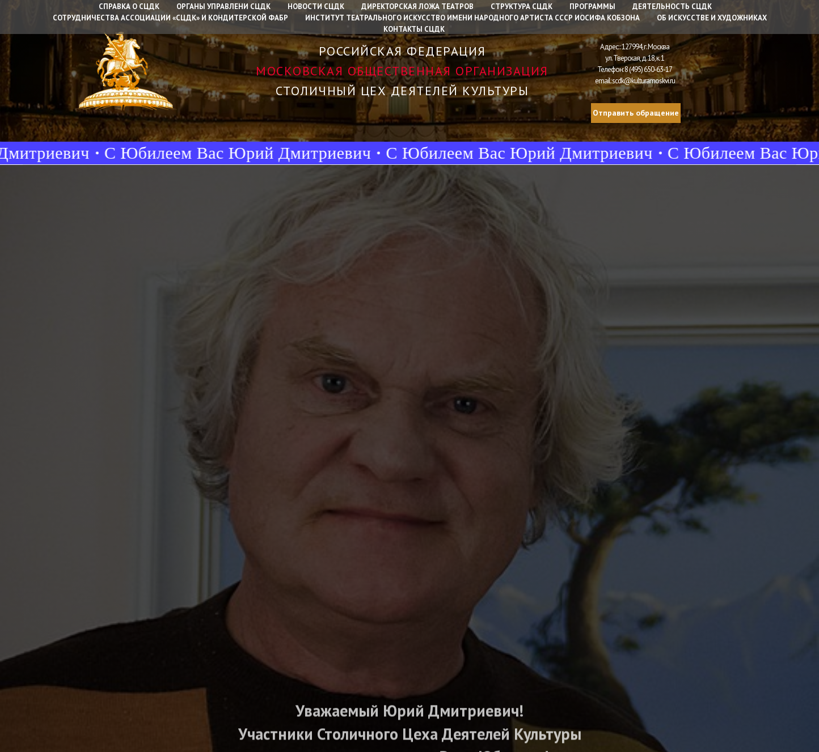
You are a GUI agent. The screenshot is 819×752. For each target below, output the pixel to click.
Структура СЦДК (521, 6)
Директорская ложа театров (417, 6)
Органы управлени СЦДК (223, 6)
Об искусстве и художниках (712, 18)
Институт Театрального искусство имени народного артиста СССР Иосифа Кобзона (472, 18)
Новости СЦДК (316, 6)
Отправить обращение (636, 113)
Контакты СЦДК (414, 29)
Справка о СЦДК (129, 6)
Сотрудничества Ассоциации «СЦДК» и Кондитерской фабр (170, 18)
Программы (592, 6)
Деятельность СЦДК (672, 6)
